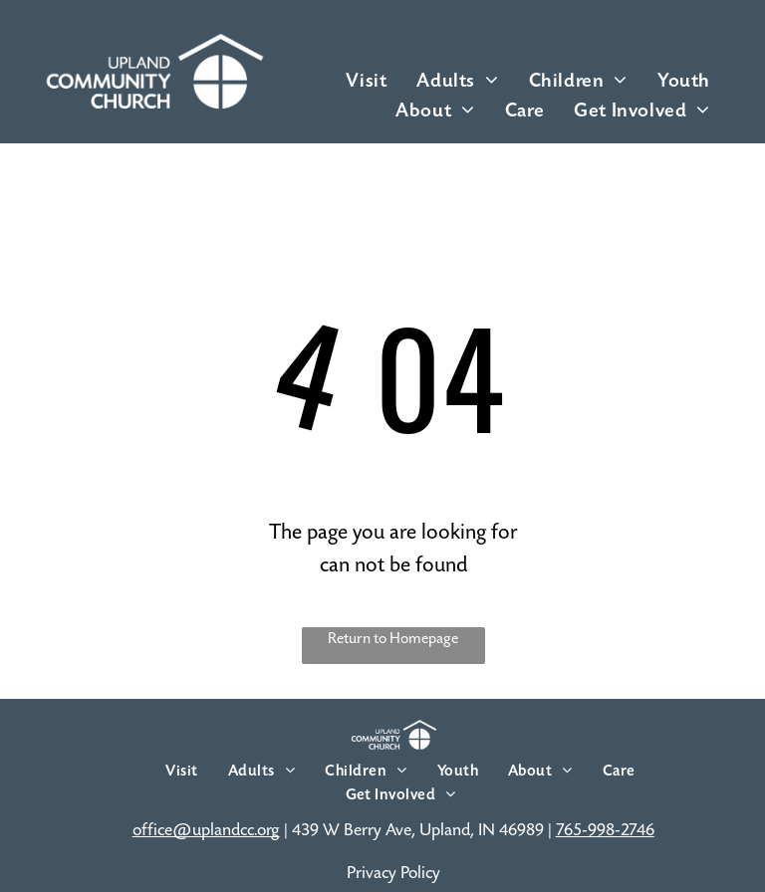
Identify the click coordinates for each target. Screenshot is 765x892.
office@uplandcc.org (206, 830)
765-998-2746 (605, 830)
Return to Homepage (393, 638)
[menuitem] (366, 81)
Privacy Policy (393, 873)
